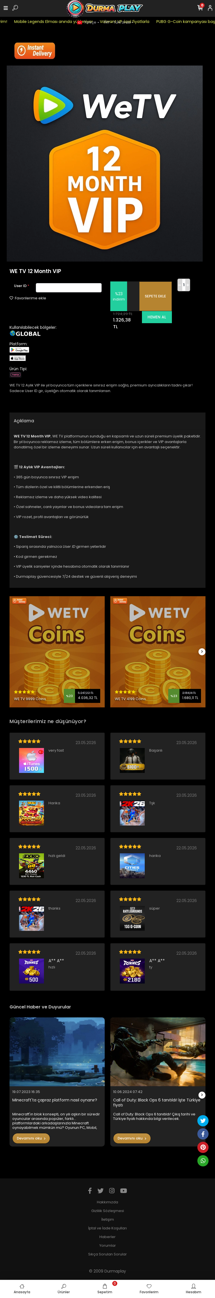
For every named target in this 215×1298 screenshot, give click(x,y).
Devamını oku (31, 1138)
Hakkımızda (107, 1202)
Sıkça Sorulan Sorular (107, 1254)
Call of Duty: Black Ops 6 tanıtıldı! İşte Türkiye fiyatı (156, 1102)
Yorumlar (107, 1245)
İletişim (107, 1219)
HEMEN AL (157, 317)
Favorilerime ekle (28, 298)
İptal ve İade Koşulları (107, 1228)
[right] (202, 652)
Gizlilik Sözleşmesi (107, 1210)
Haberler (107, 1236)
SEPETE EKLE (155, 296)
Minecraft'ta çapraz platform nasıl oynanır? (54, 1100)
